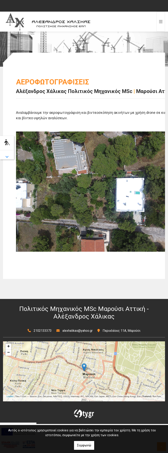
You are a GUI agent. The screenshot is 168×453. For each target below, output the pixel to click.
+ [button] (8, 347)
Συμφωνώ (84, 445)
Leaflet (10, 396)
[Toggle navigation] (160, 22)
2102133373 (43, 331)
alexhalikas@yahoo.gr (77, 331)
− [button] (8, 353)
